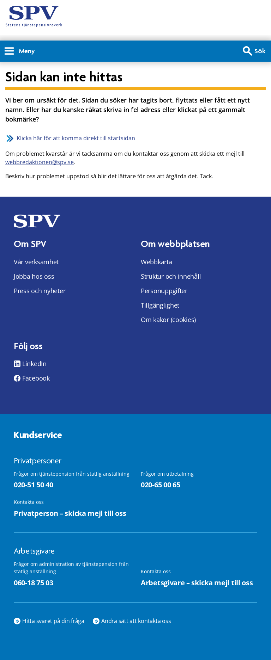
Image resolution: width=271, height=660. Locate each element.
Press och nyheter (39, 290)
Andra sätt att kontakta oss (136, 621)
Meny (20, 51)
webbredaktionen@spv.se (39, 162)
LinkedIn (34, 363)
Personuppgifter (164, 290)
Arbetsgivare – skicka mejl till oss (197, 582)
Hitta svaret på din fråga (53, 621)
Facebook (36, 378)
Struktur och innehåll (171, 276)
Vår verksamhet (36, 262)
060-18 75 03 (33, 582)
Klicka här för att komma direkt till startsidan (76, 138)
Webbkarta (156, 262)
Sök (260, 51)
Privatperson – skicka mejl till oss (70, 513)
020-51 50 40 (33, 484)
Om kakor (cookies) (168, 319)
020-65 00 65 (160, 484)
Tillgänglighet (160, 305)
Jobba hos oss (34, 276)
